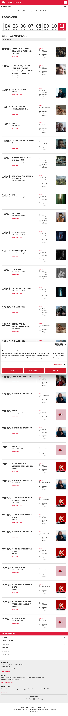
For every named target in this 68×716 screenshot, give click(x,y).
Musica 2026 (5, 651)
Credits (45, 707)
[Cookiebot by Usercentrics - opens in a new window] (55, 344)
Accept (55, 370)
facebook (26, 700)
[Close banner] (65, 344)
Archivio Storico (7, 658)
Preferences (34, 370)
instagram (38, 700)
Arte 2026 (4, 637)
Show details (58, 364)
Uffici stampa (5, 682)
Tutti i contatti (6, 671)
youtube (34, 700)
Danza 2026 (5, 647)
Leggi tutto (15, 56)
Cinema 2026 (5, 644)
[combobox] (34, 39)
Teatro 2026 (5, 654)
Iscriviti (4, 692)
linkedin (42, 700)
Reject (12, 370)
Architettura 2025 (7, 640)
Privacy (32, 707)
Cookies (38, 707)
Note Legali (24, 707)
